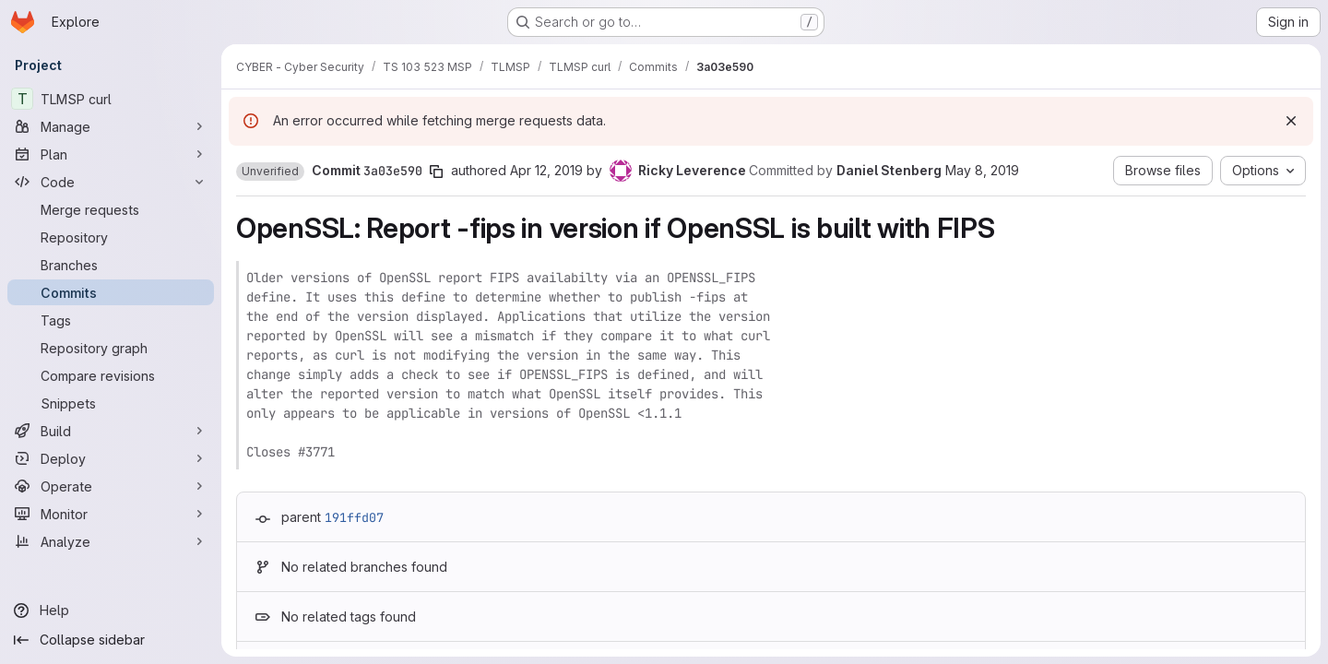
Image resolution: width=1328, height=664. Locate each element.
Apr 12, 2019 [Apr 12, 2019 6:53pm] (546, 170)
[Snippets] (110, 403)
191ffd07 (354, 517)
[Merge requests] (110, 209)
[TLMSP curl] (110, 99)
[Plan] (110, 154)
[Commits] (110, 292)
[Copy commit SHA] (436, 171)
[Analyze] (110, 541)
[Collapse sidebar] (110, 640)
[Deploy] (110, 458)
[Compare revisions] (110, 375)
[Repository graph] (110, 348)
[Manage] (110, 126)
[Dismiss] (1291, 121)
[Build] (110, 431)
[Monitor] (110, 514)
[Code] (110, 182)
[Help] (110, 610)
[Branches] (110, 265)
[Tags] (110, 320)
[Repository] (110, 237)
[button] (270, 171)
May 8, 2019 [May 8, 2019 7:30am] (982, 170)
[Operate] (110, 486)
